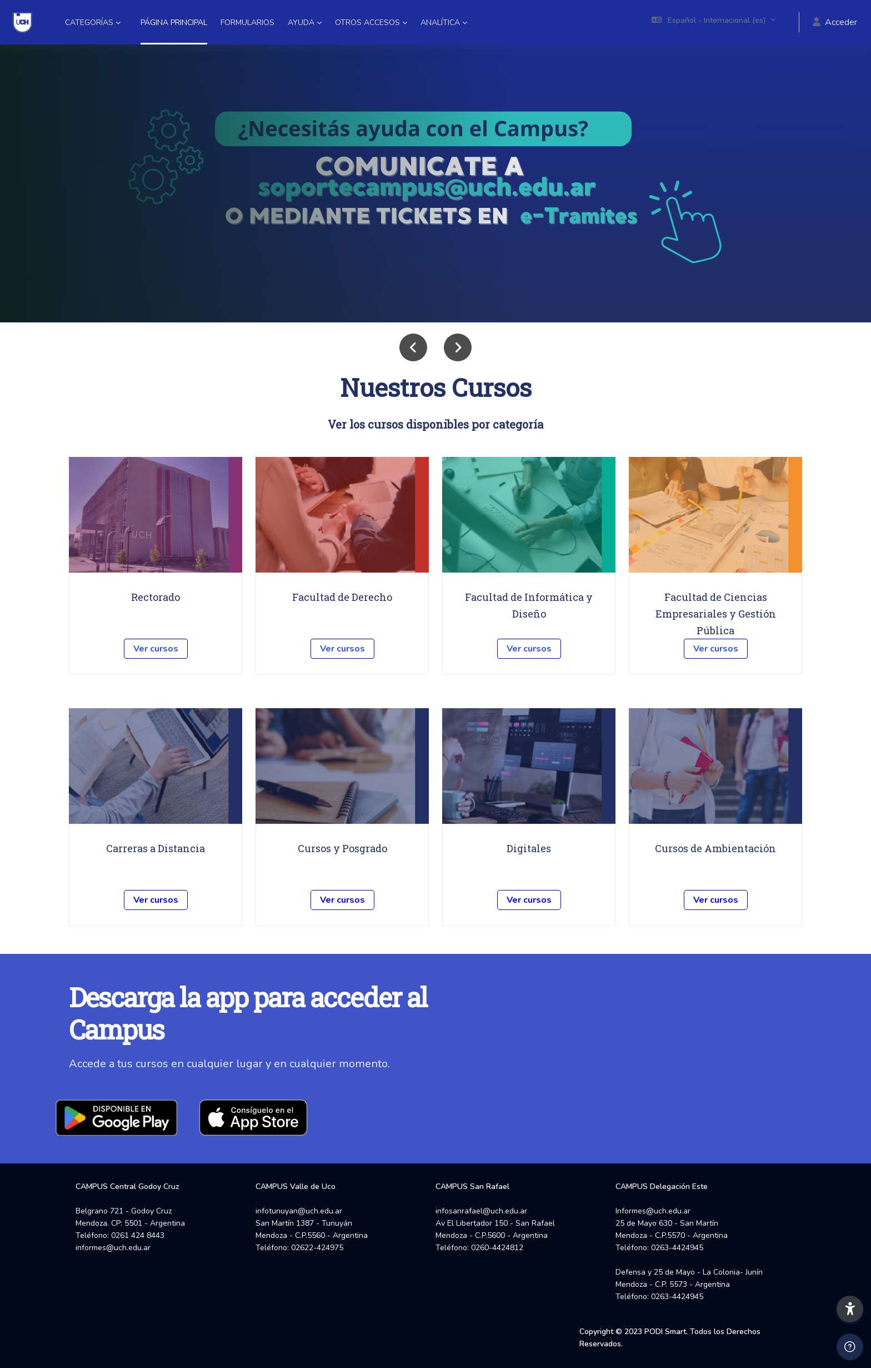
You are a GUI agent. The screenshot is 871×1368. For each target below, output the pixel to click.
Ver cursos (155, 649)
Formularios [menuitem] (247, 22)
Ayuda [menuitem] (301, 22)
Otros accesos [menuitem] (367, 22)
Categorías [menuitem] (89, 22)
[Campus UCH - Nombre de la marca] (22, 22)
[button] (713, 22)
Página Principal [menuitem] (174, 22)
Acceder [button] (835, 22)
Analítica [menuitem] (440, 22)
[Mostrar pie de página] (850, 1347)
